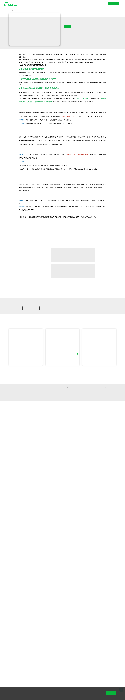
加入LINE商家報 (30, 603)
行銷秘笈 (59, 579)
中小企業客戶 (50, 579)
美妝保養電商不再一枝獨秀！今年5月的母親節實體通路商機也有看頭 (39, 10)
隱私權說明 (49, 696)
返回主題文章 (62, 671)
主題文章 (15, 10)
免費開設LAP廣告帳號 (53, 532)
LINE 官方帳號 (40, 579)
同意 (111, 693)
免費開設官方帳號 (73, 532)
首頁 (10, 10)
